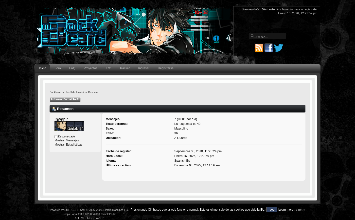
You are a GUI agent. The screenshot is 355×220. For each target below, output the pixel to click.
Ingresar (143, 68)
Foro (57, 68)
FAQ (72, 68)
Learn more (285, 209)
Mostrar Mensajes (66, 140)
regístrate (310, 9)
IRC (108, 68)
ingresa (295, 9)
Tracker (125, 68)
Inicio (42, 68)
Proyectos (90, 68)
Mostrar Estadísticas (68, 144)
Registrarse (166, 68)
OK (272, 209)
